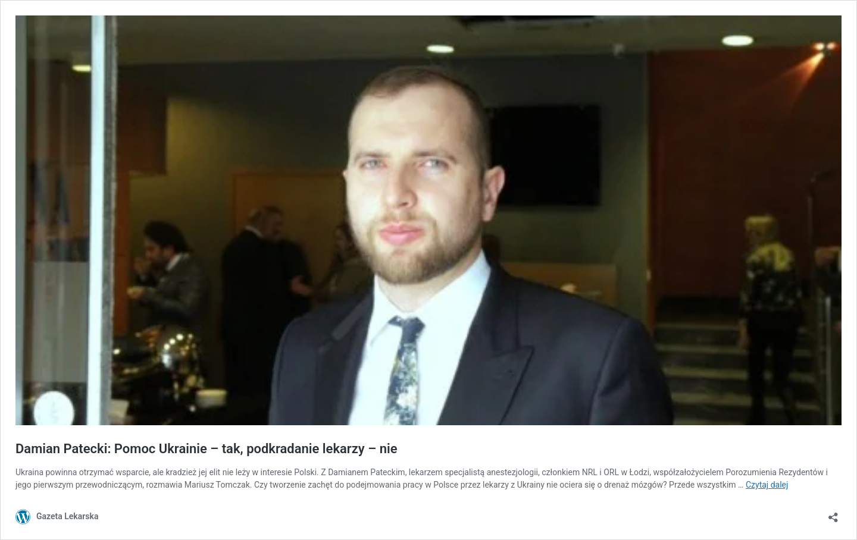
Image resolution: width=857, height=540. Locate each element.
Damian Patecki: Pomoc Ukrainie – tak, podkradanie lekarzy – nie (206, 448)
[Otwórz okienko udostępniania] (833, 513)
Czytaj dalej (767, 484)
